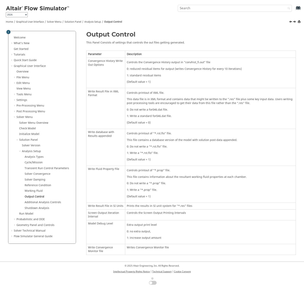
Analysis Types (34, 157)
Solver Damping (35, 180)
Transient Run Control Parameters (47, 168)
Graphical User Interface (30, 22)
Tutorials (19, 55)
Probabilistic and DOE (30, 219)
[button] (12, 38)
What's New (21, 43)
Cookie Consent (182, 271)
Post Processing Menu (30, 111)
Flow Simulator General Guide (33, 236)
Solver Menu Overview (33, 123)
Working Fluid (34, 191)
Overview (22, 72)
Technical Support (162, 271)
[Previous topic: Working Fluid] (291, 22)
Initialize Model (29, 134)
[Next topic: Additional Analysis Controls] (294, 22)
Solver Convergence (37, 174)
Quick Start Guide (25, 60)
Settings (21, 100)
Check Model (27, 128)
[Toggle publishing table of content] (8, 32)
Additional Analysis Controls (43, 202)
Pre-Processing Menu (30, 106)
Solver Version (31, 145)
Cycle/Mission (34, 162)
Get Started (21, 49)
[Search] (287, 8)
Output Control (113, 22)
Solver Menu (54, 22)
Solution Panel (73, 22)
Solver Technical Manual (30, 231)
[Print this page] (299, 22)
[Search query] (235, 8)
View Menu (23, 89)
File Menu (22, 77)
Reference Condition (38, 185)
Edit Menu (23, 83)
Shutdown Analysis (37, 208)
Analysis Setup (92, 22)
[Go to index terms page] (294, 10)
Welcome (20, 38)
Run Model (26, 214)
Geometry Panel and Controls (35, 225)
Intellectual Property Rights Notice (131, 271)
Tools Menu (24, 94)
